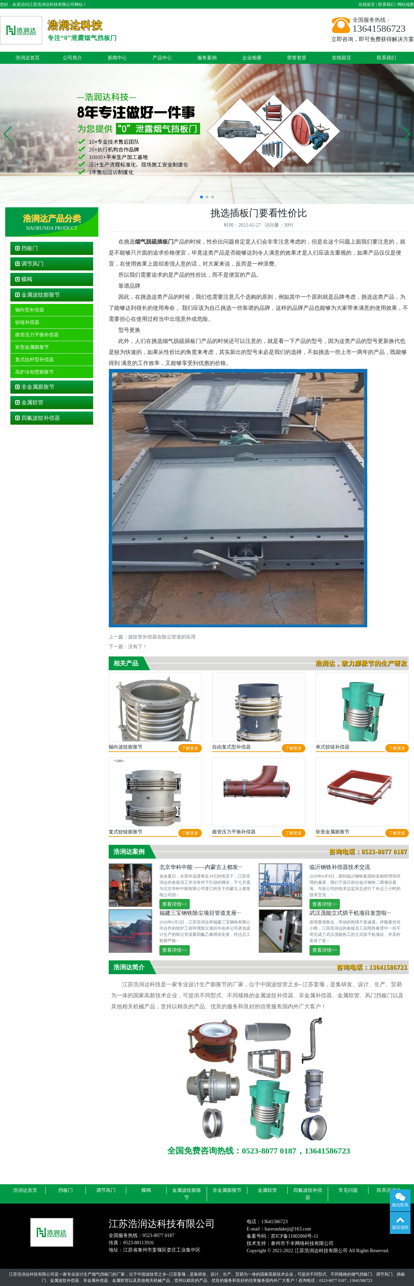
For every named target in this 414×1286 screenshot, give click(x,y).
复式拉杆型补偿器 (34, 359)
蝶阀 (23, 279)
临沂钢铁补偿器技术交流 (339, 867)
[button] (8, 133)
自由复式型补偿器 (231, 747)
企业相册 (252, 57)
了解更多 (190, 748)
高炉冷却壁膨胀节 (34, 372)
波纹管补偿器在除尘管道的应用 (162, 637)
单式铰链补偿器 (332, 747)
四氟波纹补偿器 (37, 418)
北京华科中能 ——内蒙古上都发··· (200, 867)
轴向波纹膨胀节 (125, 747)
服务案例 (207, 57)
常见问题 (348, 1190)
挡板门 (26, 248)
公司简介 (72, 57)
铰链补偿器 (27, 322)
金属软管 (29, 402)
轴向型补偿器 (29, 310)
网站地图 (405, 4)
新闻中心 (117, 57)
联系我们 (386, 4)
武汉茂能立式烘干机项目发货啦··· (350, 913)
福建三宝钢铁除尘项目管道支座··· (200, 913)
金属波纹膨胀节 (37, 295)
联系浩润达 (389, 1190)
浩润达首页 (28, 57)
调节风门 (29, 264)
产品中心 (162, 57)
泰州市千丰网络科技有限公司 (302, 1243)
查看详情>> (174, 904)
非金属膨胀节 (35, 387)
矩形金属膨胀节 (32, 347)
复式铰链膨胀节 (125, 831)
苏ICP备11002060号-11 (294, 1236)
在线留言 (366, 4)
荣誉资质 (296, 57)
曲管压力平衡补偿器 (37, 334)
